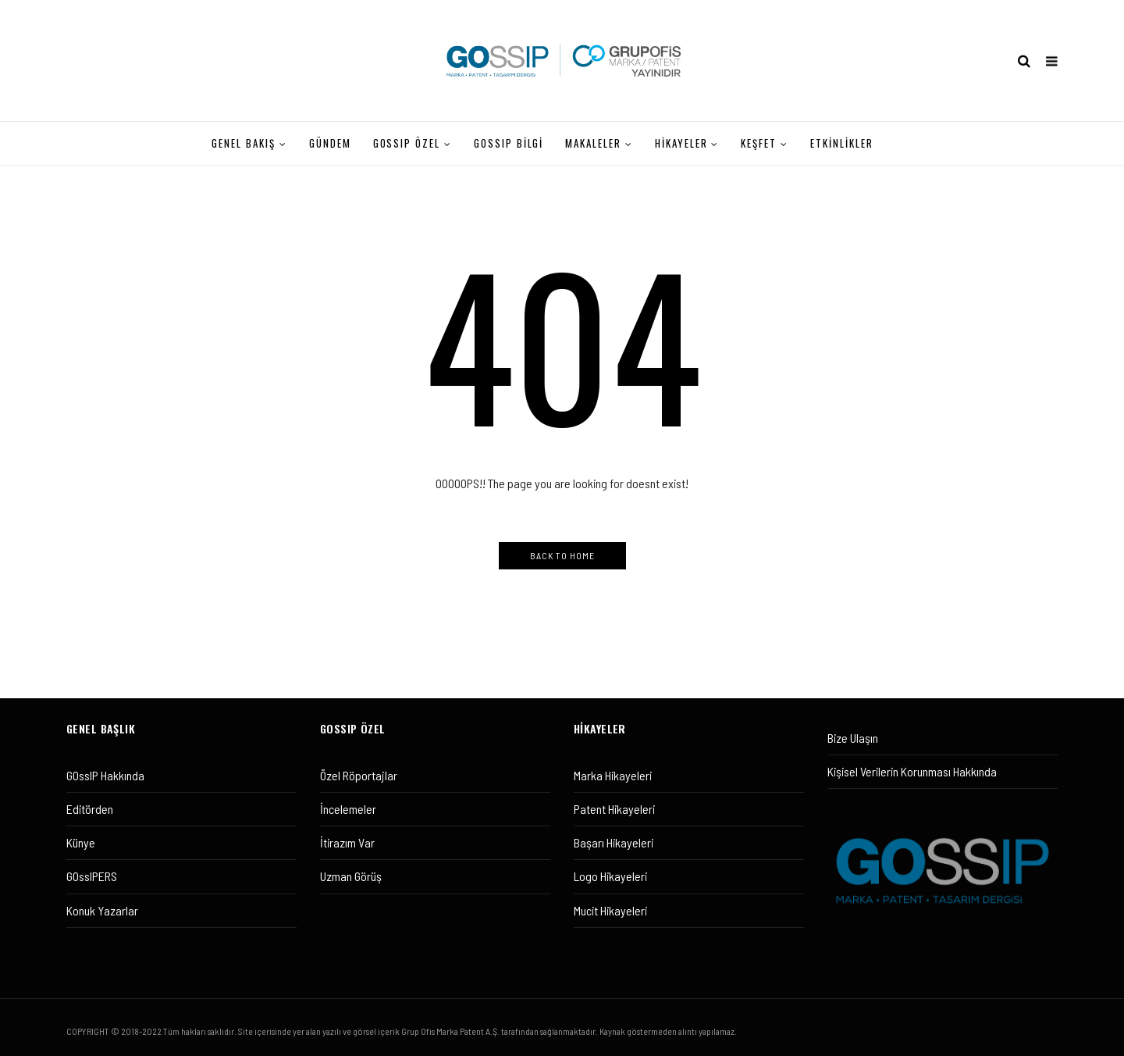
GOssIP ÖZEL (406, 143)
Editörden (89, 808)
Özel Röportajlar (358, 775)
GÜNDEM (330, 143)
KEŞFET (759, 143)
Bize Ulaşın (852, 737)
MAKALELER (593, 143)
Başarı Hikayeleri (613, 842)
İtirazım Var (347, 842)
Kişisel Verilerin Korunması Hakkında (912, 771)
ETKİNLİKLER (841, 143)
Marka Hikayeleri (613, 775)
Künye (80, 842)
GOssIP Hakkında (105, 775)
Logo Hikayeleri (610, 876)
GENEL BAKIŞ (243, 143)
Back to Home (562, 555)
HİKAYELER (681, 143)
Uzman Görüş (351, 876)
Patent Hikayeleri (614, 808)
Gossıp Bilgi (508, 143)
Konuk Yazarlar (102, 910)
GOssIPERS (91, 876)
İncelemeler (348, 808)
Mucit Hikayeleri (610, 910)
